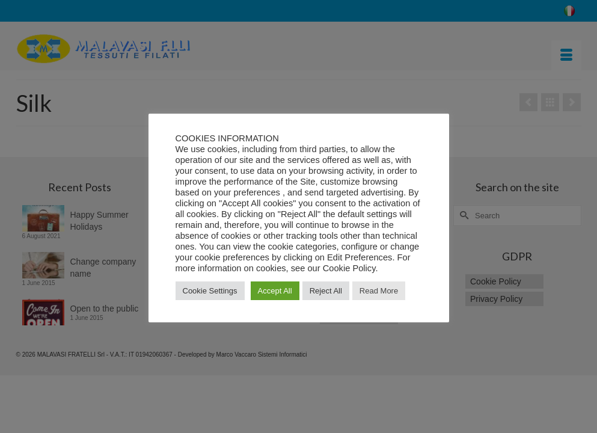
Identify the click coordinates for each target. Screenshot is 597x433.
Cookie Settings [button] (210, 290)
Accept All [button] (275, 290)
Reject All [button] (326, 290)
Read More (379, 290)
